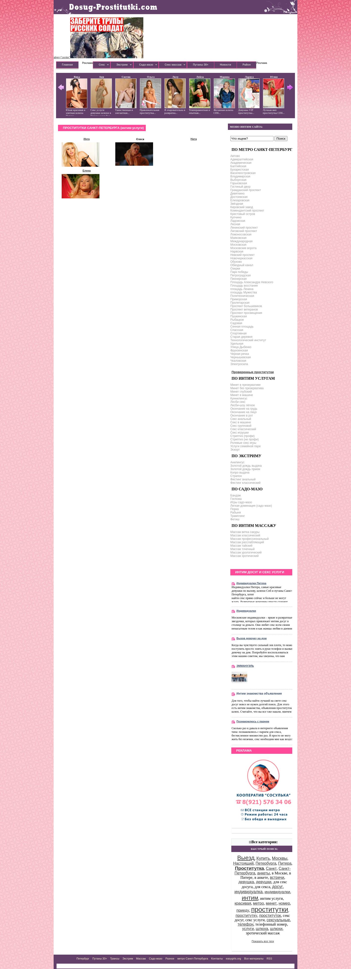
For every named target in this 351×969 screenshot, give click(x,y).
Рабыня (235, 512)
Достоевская (239, 197)
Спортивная (238, 333)
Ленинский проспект (244, 227)
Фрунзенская (239, 350)
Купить (263, 858)
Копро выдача (239, 472)
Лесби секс (237, 402)
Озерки (235, 268)
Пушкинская (238, 316)
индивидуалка (248, 891)
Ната (194, 138)
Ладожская (237, 221)
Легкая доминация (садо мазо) (251, 505)
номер (284, 903)
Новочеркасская (241, 258)
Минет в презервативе (245, 385)
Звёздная (236, 203)
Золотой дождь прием (245, 469)
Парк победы (239, 272)
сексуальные (278, 920)
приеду (242, 910)
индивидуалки (277, 892)
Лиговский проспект (243, 231)
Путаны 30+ (99, 958)
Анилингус (237, 462)
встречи (277, 877)
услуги (248, 929)
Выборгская (238, 180)
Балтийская (238, 166)
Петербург (83, 958)
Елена (87, 170)
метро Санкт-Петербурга (192, 958)
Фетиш (234, 519)
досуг (277, 886)
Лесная (235, 224)
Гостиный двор (240, 186)
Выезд (245, 857)
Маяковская (238, 238)
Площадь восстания (244, 285)
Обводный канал (241, 265)
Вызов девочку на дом (251, 638)
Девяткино (237, 193)
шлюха (262, 929)
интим (250, 897)
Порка (234, 509)
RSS (269, 958)
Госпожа (236, 499)
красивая (242, 903)
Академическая (240, 163)
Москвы (279, 858)
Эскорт (235, 449)
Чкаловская (238, 360)
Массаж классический (245, 535)
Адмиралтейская (241, 159)
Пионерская (238, 279)
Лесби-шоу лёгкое (242, 405)
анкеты (263, 873)
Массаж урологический (246, 552)
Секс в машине (240, 422)
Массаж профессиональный (249, 539)
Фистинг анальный (243, 479)
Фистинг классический (245, 482)
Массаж (141, 958)
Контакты (217, 958)
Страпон (236, 476)
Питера (284, 863)
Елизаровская (239, 200)
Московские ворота (243, 248)
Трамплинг (237, 516)
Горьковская (238, 183)
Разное (170, 958)
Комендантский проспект (247, 210)
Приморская (238, 299)
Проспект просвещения (246, 313)
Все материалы (253, 958)
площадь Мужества (243, 292)
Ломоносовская (241, 234)
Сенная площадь (242, 326)
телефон (246, 924)
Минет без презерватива (246, 388)
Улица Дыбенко (240, 347)
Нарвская (236, 251)
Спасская (236, 330)
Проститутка (249, 868)
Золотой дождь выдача (246, 465)
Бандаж (235, 495)
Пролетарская (239, 302)
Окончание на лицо (243, 412)
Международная (241, 241)
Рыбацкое (237, 319)
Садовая (236, 323)
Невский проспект (242, 255)
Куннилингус (238, 398)
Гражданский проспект (245, 190)
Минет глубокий (241, 391)
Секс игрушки (239, 432)
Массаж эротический (244, 556)
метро (258, 903)
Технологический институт (248, 340)
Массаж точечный (242, 549)
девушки (263, 882)
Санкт (271, 868)
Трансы (114, 958)
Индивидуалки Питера (251, 583)
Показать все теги (263, 941)
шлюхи (276, 929)
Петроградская (240, 275)
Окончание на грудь (243, 408)
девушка (246, 882)
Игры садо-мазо (241, 502)
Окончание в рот (241, 415)
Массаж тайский (241, 545)
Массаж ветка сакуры (245, 532)
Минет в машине (241, 395)
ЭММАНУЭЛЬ (245, 665)
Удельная (236, 343)
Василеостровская (243, 173)
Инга (87, 138)
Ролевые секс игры (243, 443)
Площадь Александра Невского (251, 282)
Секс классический (243, 429)
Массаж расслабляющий (247, 542)
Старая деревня (241, 337)
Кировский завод (241, 207)
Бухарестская (239, 169)
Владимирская (240, 176)
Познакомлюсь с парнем (252, 721)
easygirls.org (233, 958)
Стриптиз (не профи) (244, 439)
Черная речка (239, 354)
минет (271, 903)
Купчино (236, 217)
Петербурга (266, 863)
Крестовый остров (242, 214)
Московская (238, 244)
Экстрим (127, 958)
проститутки (269, 909)
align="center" (98, 57)
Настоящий (243, 863)
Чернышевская (240, 357)
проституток (270, 915)
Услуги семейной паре (245, 446)
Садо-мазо (155, 958)
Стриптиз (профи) (242, 436)
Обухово (236, 261)
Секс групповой (240, 425)
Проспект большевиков (246, 306)
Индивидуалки (246, 610)
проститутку (246, 915)
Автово (235, 156)
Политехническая (242, 296)
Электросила (239, 364)
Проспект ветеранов (244, 309)
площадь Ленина (242, 289)
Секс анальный (240, 419)
